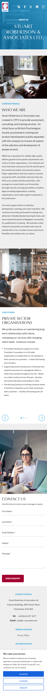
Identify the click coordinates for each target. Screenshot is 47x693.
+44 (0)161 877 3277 (23, 616)
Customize (23, 681)
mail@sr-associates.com (23, 620)
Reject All (23, 688)
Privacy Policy (24, 635)
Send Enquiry (13, 580)
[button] (21, 418)
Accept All (23, 674)
